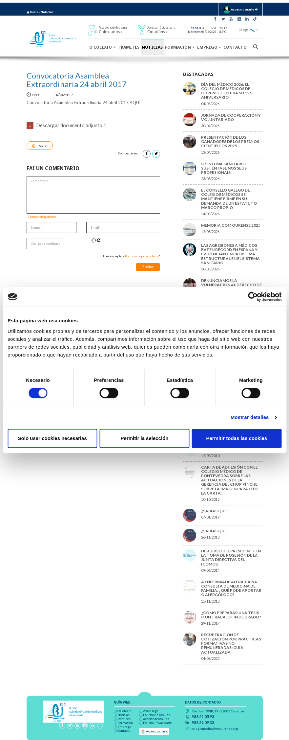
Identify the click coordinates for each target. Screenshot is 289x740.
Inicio (32, 12)
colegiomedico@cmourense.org (215, 728)
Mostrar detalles (250, 417)
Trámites (128, 47)
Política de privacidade (141, 256)
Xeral (34, 95)
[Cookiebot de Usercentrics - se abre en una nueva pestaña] (252, 297)
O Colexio (102, 47)
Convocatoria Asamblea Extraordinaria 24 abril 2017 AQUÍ (83, 102)
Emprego (209, 47)
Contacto (235, 47)
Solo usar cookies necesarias (52, 438)
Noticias (47, 12)
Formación (180, 47)
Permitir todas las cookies (236, 438)
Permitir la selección (145, 438)
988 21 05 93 (203, 716)
